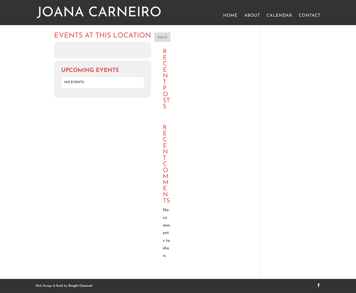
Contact (309, 16)
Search (162, 37)
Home (230, 16)
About (252, 16)
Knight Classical (80, 285)
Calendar (279, 16)
